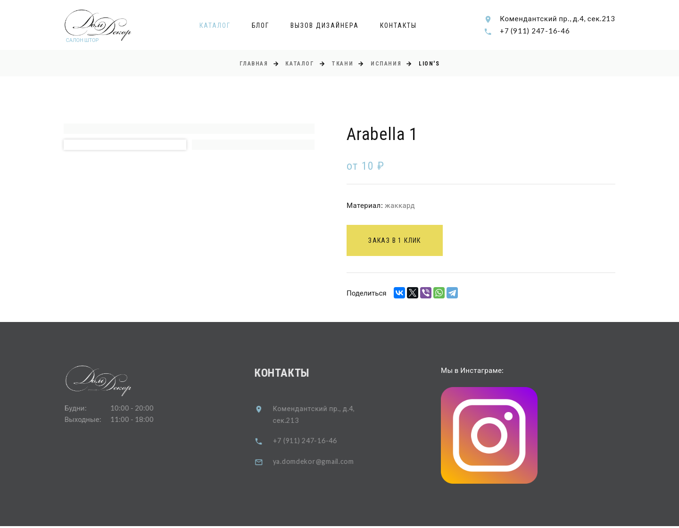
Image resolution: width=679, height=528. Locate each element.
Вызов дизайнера (324, 25)
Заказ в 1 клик (397, 241)
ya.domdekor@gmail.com (322, 462)
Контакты (398, 25)
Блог (261, 25)
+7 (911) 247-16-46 (535, 30)
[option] (189, 129)
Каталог (215, 25)
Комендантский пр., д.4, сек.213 (557, 18)
